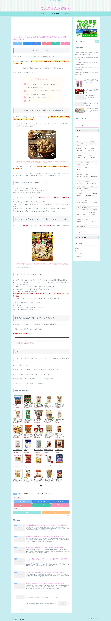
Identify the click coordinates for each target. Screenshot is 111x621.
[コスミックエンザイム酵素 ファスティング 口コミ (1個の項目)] (86, 167)
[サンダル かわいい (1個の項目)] (93, 174)
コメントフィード (79, 253)
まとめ (28, 101)
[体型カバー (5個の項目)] (79, 141)
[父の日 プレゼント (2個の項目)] (93, 158)
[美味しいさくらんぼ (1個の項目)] (81, 198)
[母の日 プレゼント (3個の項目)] (81, 143)
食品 (15, 493)
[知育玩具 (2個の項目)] (94, 148)
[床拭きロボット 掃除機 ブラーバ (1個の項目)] (82, 177)
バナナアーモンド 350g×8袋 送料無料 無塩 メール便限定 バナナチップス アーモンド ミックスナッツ (17, 436)
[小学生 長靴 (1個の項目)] (80, 179)
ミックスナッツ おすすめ (23, 493)
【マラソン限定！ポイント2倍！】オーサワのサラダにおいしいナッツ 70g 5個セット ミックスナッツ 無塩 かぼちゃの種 (18, 451)
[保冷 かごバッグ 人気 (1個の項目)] (91, 179)
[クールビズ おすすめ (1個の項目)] (86, 170)
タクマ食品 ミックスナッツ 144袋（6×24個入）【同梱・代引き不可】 (59, 479)
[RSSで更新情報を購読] (56, 512)
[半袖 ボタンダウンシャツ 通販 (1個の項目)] (82, 174)
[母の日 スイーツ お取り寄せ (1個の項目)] (82, 203)
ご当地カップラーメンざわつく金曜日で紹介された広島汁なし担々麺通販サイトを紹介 (86, 53)
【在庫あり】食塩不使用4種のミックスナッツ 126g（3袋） (38, 435)
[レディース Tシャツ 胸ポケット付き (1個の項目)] (86, 207)
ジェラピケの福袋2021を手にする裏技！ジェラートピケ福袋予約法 (86, 68)
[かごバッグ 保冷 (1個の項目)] (93, 203)
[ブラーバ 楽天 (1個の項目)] (93, 215)
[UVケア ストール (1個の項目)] (81, 212)
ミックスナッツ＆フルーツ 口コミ (36, 94)
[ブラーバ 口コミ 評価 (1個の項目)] (81, 215)
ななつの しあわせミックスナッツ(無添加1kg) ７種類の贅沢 (42, 84)
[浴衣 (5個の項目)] (87, 141)
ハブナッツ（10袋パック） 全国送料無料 (38, 420)
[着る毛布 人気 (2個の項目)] (92, 151)
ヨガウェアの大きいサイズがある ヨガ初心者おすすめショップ (86, 58)
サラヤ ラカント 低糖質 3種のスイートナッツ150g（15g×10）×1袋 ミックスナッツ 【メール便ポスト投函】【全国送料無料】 (38, 480)
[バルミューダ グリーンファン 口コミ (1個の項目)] (86, 191)
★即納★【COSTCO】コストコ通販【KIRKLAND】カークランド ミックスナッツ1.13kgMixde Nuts (28, 451)
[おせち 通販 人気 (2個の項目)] (92, 143)
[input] (87, 41)
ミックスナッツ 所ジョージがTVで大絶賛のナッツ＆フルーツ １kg (43, 91)
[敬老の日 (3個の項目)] (94, 141)
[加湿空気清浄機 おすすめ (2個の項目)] (81, 153)
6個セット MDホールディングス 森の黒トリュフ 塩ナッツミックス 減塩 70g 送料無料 (28, 406)
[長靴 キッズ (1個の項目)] (94, 177)
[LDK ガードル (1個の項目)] (79, 217)
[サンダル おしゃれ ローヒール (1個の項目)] (82, 222)
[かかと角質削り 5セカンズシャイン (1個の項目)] (83, 193)
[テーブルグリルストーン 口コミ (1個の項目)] (86, 160)
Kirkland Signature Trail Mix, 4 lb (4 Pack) (17, 405)
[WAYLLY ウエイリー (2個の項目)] (81, 155)
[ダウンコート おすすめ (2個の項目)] (92, 153)
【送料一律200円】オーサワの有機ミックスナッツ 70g (59, 420)
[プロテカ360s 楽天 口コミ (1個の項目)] (81, 186)
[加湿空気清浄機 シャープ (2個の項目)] (82, 148)
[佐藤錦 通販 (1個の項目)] (94, 222)
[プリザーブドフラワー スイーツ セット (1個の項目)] (86, 200)
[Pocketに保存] (46, 43)
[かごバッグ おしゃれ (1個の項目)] (81, 184)
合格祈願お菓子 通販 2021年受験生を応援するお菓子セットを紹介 (86, 73)
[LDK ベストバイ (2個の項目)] (81, 151)
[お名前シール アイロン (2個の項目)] (92, 146)
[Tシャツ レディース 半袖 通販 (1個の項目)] (86, 224)
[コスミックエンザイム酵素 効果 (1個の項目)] (86, 181)
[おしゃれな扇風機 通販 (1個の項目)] (92, 210)
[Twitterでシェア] (17, 43)
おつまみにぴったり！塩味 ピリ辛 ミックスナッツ (39, 97)
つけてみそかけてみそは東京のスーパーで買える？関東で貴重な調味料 (86, 63)
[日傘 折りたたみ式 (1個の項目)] (92, 196)
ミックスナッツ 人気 (46, 493)
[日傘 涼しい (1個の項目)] (80, 196)
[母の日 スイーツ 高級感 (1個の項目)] (86, 205)
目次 (39, 79)
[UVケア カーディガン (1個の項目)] (93, 186)
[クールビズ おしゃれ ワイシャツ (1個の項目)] (86, 162)
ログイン (77, 248)
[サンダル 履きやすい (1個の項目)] (92, 184)
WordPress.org (78, 256)
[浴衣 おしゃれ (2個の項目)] (93, 155)
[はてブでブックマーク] (36, 43)
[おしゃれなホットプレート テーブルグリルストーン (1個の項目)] (86, 172)
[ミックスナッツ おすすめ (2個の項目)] (81, 158)
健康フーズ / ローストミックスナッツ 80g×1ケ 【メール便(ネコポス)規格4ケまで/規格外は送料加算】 (49, 465)
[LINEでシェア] (55, 43)
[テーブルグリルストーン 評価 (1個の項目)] (86, 165)
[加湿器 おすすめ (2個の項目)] (80, 146)
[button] (65, 43)
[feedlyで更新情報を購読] (27, 512)
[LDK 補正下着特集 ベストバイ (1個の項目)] (91, 217)
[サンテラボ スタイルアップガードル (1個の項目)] (86, 219)
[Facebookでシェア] (27, 43)
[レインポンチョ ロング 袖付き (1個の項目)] (86, 188)
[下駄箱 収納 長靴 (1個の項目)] (92, 212)
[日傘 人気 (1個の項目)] (95, 193)
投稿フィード (78, 250)
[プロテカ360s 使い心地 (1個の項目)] (86, 226)
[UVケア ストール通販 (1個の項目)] (80, 210)
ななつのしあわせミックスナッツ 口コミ (38, 87)
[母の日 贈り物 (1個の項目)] (93, 198)
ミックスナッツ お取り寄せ (35, 493)
